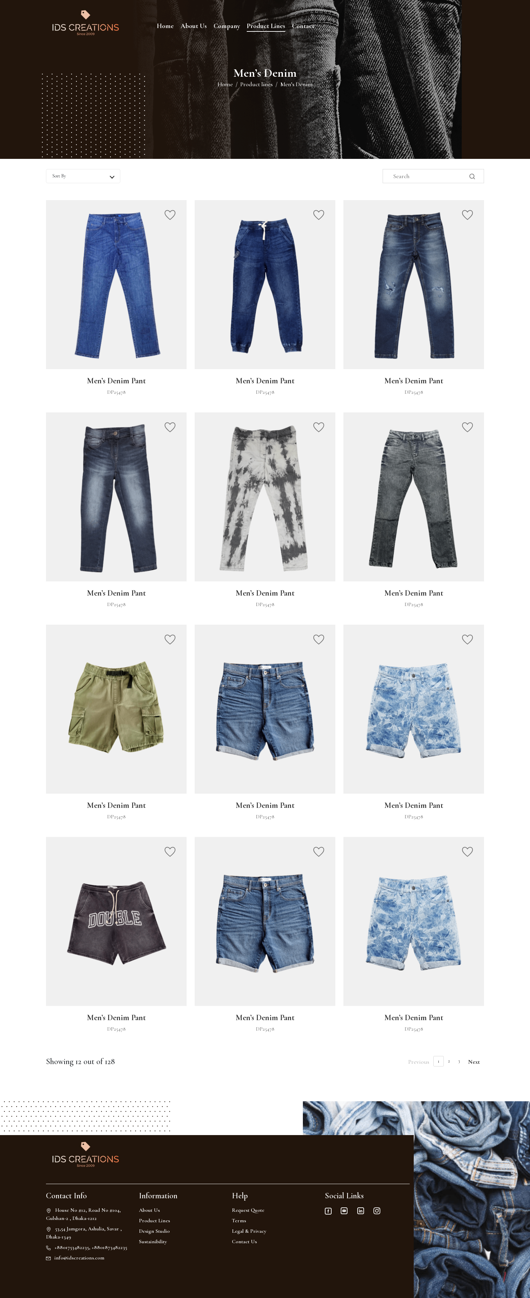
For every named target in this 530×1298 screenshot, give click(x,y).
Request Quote (248, 1210)
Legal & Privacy (249, 1231)
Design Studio (154, 1231)
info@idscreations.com (79, 1257)
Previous (418, 1061)
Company (227, 26)
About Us (193, 26)
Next (474, 1061)
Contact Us (244, 1241)
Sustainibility (153, 1241)
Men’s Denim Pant (116, 381)
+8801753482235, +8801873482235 (90, 1247)
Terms (239, 1220)
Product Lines (266, 26)
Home (165, 26)
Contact (303, 26)
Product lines (256, 84)
